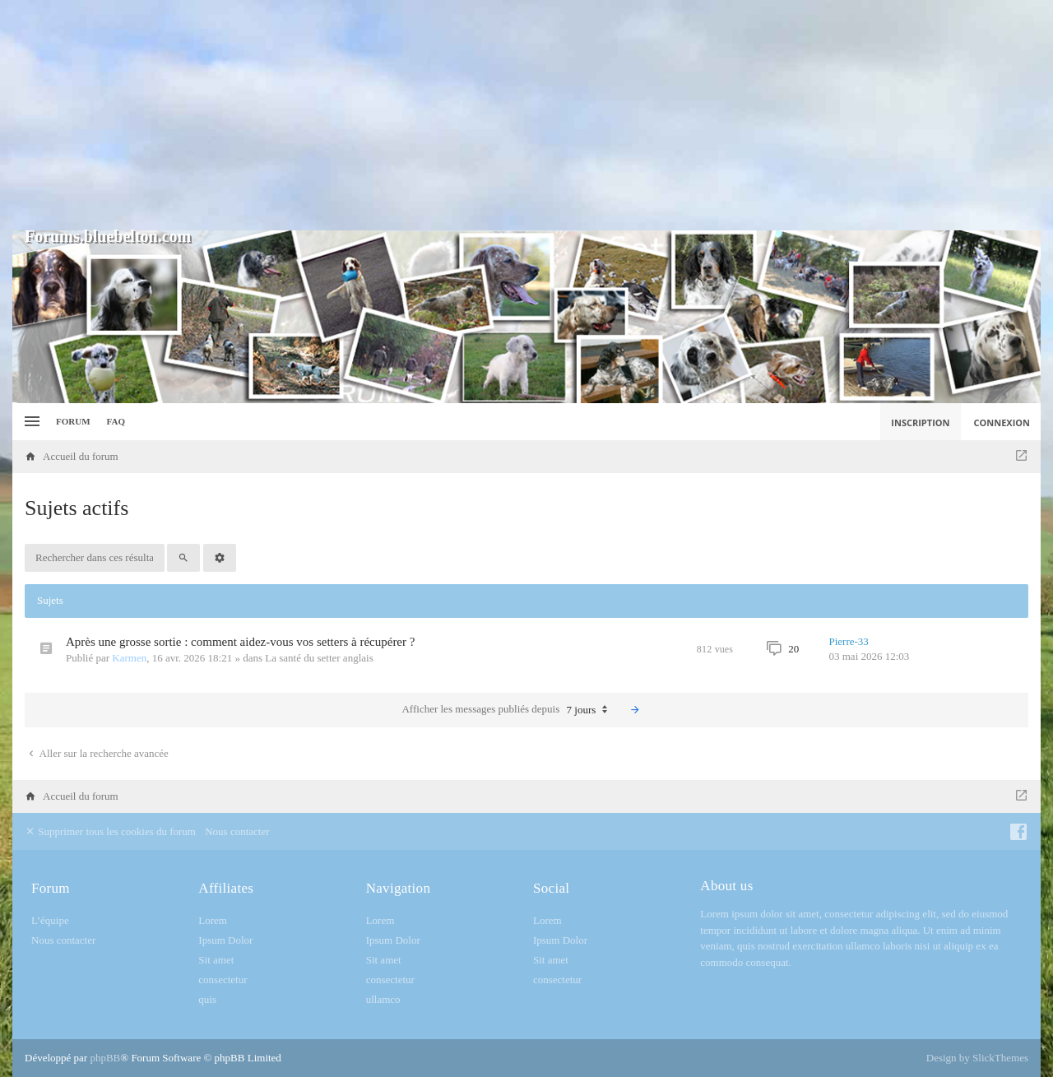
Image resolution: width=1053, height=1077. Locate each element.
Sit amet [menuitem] (216, 960)
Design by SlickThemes (977, 1057)
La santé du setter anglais (319, 658)
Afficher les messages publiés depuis (508, 710)
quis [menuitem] (207, 999)
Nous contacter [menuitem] (237, 831)
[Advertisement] (526, 115)
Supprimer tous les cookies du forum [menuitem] (110, 831)
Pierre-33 (849, 641)
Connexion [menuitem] (1002, 422)
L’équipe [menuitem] (50, 920)
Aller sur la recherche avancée (97, 753)
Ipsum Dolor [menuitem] (225, 940)
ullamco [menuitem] (383, 999)
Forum (73, 421)
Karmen (129, 658)
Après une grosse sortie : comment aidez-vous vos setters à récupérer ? (240, 641)
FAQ (116, 421)
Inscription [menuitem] (920, 422)
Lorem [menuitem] (212, 920)
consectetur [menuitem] (222, 979)
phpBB (105, 1057)
